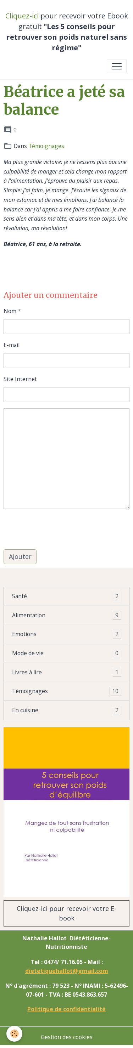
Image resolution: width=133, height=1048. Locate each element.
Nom (10, 311)
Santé (66, 596)
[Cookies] (14, 1034)
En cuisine (66, 710)
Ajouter (20, 556)
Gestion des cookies (67, 1037)
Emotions (66, 634)
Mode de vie (66, 653)
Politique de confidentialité (66, 1009)
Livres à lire (66, 672)
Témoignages (46, 146)
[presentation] (57, 529)
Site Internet (20, 379)
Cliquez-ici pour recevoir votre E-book (66, 913)
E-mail (12, 345)
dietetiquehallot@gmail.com (66, 971)
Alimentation (66, 615)
